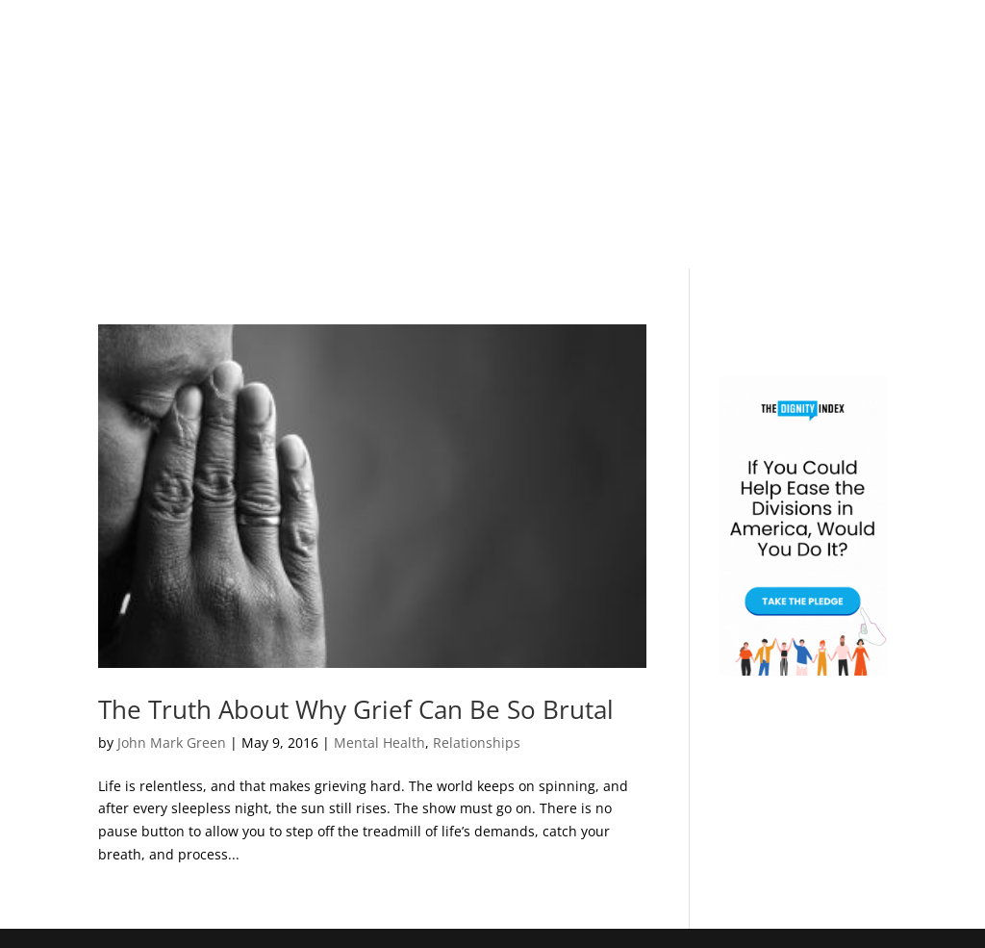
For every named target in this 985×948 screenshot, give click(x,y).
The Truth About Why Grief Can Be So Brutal (356, 709)
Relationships (476, 742)
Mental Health (379, 742)
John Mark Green (171, 742)
